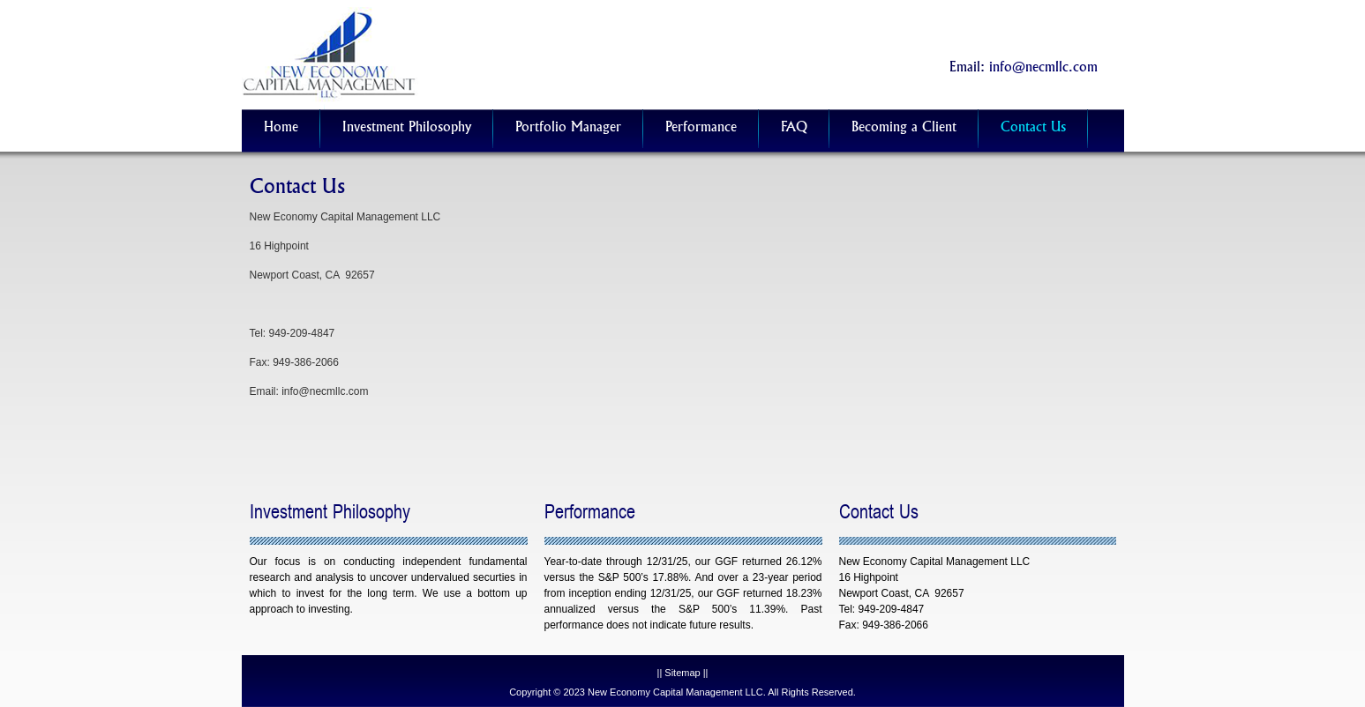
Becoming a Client (903, 128)
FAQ (794, 128)
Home (281, 128)
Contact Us (1033, 128)
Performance (701, 128)
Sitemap (682, 672)
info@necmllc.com (1043, 68)
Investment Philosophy (406, 128)
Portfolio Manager (568, 128)
